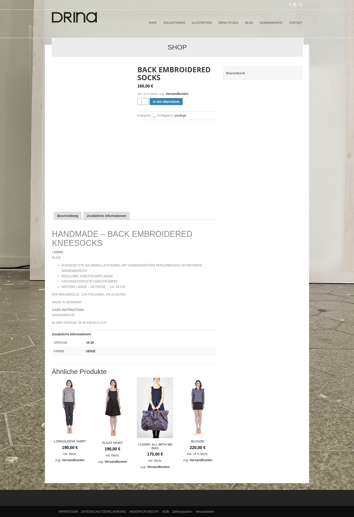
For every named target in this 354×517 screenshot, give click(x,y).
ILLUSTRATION (202, 23)
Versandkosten (177, 94)
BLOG (249, 23)
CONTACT (295, 23)
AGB (165, 511)
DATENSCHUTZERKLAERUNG (103, 511)
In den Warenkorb (166, 101)
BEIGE (90, 351)
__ (154, 115)
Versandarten (205, 511)
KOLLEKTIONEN (174, 23)
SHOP (153, 23)
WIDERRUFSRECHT (144, 511)
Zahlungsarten (182, 511)
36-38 (90, 342)
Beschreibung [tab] (67, 216)
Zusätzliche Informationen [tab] (106, 216)
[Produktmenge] (143, 101)
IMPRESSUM (68, 511)
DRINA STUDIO (228, 23)
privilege (180, 115)
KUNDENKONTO (271, 23)
